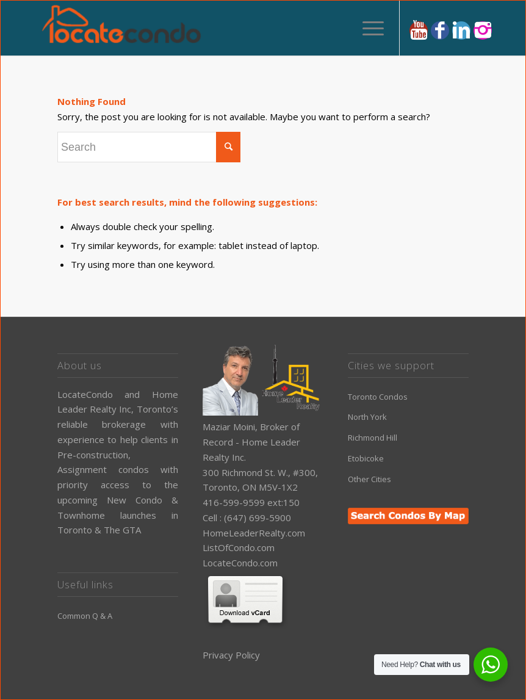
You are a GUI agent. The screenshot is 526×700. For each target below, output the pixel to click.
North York (367, 416)
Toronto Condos (378, 396)
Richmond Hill (372, 437)
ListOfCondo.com (239, 547)
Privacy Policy (231, 655)
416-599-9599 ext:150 (251, 502)
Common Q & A (84, 615)
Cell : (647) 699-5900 (247, 517)
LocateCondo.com (240, 563)
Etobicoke (366, 458)
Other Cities (369, 479)
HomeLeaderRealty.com (254, 533)
